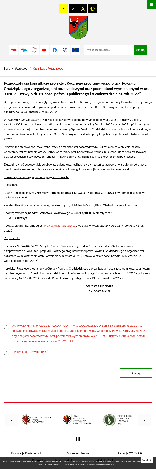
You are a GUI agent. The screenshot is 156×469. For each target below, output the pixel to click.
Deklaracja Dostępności (26, 453)
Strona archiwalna (78, 453)
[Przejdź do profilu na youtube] (44, 50)
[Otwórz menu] (151, 4)
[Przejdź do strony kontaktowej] (65, 50)
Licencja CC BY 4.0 (130, 453)
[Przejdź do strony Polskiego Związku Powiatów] (34, 50)
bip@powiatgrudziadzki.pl (60, 225)
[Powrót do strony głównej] (7, 68)
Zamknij (146, 460)
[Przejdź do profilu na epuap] (24, 50)
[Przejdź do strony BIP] (13, 50)
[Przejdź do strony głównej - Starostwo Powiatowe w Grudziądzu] (78, 28)
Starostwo (21, 68)
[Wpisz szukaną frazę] (109, 50)
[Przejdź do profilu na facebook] (55, 50)
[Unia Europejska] (75, 50)
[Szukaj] (140, 50)
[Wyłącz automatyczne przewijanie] (78, 439)
